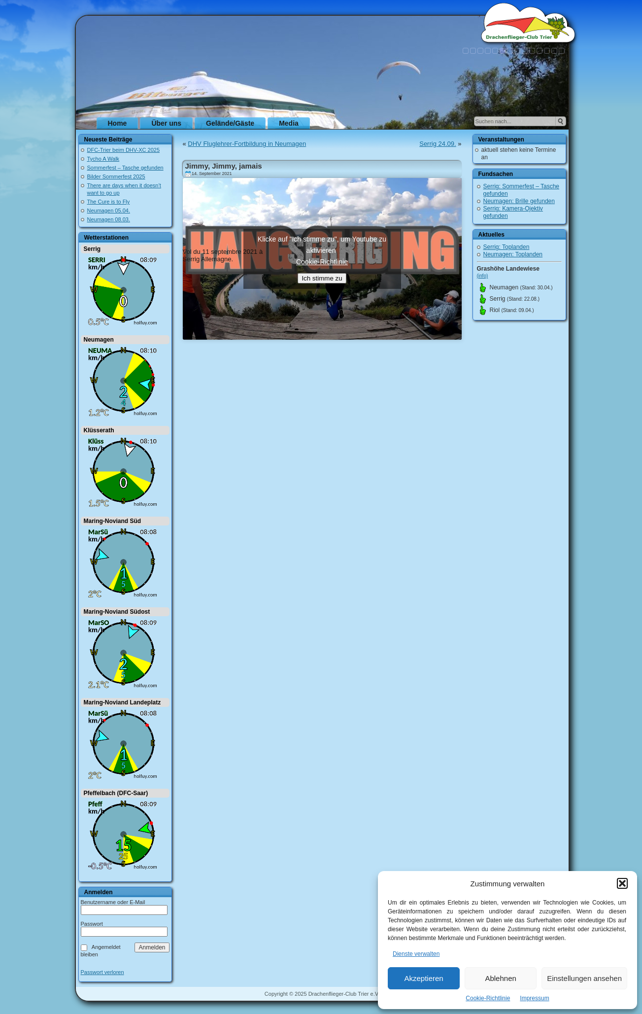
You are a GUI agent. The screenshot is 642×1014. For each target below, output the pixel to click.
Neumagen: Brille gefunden (519, 201)
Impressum (534, 998)
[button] (622, 883)
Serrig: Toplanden (506, 247)
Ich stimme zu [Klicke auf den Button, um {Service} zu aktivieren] (322, 278)
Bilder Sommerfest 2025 (116, 176)
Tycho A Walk (103, 159)
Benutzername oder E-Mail (113, 902)
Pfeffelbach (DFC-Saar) (116, 793)
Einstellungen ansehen (584, 978)
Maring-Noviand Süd (112, 521)
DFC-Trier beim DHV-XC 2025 (123, 150)
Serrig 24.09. (437, 143)
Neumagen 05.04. (108, 210)
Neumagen (99, 339)
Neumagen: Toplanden (513, 254)
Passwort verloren (102, 972)
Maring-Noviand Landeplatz (122, 702)
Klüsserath (99, 430)
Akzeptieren (423, 978)
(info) (482, 276)
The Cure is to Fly (108, 202)
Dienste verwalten (416, 953)
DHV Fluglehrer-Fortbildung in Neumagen (247, 143)
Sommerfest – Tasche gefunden (125, 168)
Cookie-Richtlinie (488, 998)
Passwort (92, 924)
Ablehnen (500, 978)
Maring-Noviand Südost (117, 611)
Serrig (92, 248)
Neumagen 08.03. (108, 219)
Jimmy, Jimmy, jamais (223, 166)
